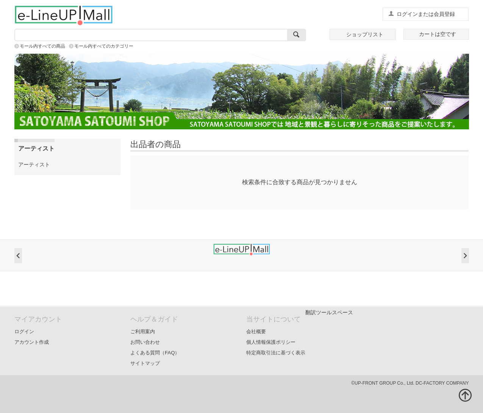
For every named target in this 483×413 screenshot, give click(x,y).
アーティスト (34, 164)
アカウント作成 (31, 342)
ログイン (24, 331)
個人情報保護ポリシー (270, 342)
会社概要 (256, 331)
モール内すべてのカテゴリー (103, 46)
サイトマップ (145, 363)
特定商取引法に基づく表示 (275, 353)
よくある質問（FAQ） (155, 353)
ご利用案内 (142, 331)
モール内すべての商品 (42, 46)
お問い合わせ (145, 342)
